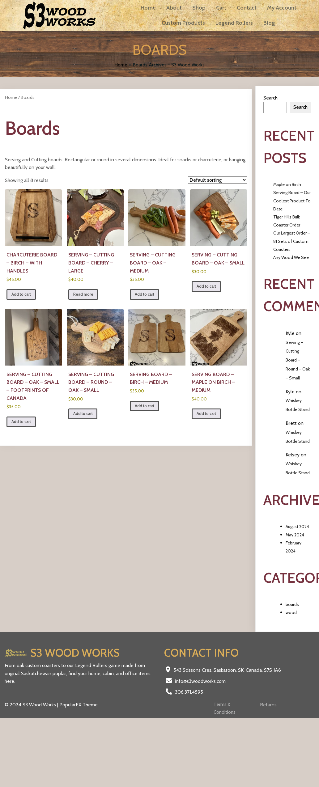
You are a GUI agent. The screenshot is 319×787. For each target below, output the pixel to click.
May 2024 (295, 535)
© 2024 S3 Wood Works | (32, 705)
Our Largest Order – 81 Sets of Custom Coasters (291, 241)
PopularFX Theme (78, 705)
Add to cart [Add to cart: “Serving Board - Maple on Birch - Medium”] (206, 413)
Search (270, 98)
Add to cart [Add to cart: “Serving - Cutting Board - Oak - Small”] (206, 286)
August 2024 (297, 526)
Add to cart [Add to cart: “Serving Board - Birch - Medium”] (144, 406)
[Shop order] (217, 180)
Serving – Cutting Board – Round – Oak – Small (298, 360)
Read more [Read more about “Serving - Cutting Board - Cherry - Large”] (83, 294)
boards (292, 604)
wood (291, 612)
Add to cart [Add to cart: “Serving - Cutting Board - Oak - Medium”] (144, 294)
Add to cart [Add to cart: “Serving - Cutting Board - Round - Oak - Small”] (83, 413)
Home (120, 65)
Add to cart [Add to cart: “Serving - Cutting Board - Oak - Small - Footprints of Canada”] (21, 421)
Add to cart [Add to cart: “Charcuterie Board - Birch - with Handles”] (21, 294)
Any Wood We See (291, 257)
